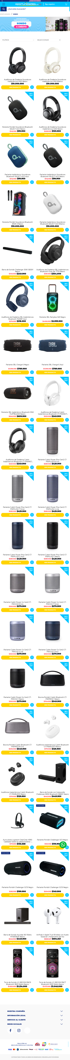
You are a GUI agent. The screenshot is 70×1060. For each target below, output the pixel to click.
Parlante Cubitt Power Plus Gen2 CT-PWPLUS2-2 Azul (17, 555)
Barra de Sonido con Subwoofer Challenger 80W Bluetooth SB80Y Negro (52, 793)
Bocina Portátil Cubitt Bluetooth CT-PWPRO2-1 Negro (52, 698)
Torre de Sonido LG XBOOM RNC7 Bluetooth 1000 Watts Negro (52, 983)
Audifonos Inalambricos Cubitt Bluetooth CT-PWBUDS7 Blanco (52, 745)
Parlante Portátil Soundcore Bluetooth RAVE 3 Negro (17, 223)
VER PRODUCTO (15, 87)
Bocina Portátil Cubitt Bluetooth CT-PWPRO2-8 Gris (17, 745)
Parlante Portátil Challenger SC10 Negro (52, 887)
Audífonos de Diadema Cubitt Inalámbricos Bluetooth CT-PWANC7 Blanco (52, 413)
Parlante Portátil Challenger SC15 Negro (17, 887)
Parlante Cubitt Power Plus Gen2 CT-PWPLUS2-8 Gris (52, 460)
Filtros (5, 40)
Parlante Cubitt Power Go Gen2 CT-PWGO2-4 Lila (17, 650)
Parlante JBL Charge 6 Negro (17, 365)
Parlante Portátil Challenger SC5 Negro (52, 840)
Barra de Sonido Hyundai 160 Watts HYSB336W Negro (18, 935)
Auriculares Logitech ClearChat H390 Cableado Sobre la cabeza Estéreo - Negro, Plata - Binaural (17, 840)
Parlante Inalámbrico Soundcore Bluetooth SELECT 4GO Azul (17, 175)
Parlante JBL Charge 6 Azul (52, 365)
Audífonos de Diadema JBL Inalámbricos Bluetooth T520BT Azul (17, 318)
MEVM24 (56, 1057)
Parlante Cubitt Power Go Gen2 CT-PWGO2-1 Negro (17, 698)
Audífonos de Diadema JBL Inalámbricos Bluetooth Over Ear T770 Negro (52, 270)
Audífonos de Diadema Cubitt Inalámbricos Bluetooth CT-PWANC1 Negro (17, 460)
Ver (32, 87)
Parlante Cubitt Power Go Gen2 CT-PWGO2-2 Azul (52, 650)
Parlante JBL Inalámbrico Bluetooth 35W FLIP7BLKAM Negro (17, 413)
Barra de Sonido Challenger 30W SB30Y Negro (17, 270)
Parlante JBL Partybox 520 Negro (52, 317)
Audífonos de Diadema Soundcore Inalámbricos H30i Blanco (52, 80)
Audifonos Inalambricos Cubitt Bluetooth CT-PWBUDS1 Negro (17, 793)
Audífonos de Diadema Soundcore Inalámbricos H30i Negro (17, 80)
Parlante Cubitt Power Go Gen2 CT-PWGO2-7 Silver (52, 603)
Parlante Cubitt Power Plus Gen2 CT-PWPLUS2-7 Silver (17, 508)
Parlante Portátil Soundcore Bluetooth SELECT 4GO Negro (17, 128)
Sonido (15, 14)
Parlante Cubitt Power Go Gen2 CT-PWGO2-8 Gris (17, 603)
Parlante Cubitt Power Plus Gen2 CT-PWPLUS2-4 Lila (52, 508)
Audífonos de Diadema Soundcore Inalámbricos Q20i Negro (52, 128)
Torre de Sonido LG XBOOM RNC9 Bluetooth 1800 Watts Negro (17, 983)
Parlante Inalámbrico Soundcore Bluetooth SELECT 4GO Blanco (52, 223)
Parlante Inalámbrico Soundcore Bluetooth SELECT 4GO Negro (52, 175)
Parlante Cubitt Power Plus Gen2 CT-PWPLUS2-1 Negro (52, 555)
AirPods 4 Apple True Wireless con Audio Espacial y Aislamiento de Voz (52, 935)
